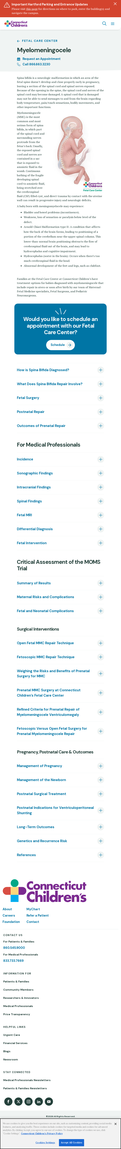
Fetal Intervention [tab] (32, 543)
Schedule (58, 345)
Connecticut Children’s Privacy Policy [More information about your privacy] (42, 1133)
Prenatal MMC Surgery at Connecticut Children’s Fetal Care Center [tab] (48, 693)
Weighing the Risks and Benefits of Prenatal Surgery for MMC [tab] (53, 674)
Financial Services (15, 1043)
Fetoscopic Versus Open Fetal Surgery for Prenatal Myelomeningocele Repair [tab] (52, 731)
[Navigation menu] (113, 23)
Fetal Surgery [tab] (28, 398)
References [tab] (26, 855)
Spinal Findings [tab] (29, 501)
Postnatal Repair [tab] (30, 412)
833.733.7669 (13, 961)
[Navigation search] (104, 23)
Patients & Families (16, 981)
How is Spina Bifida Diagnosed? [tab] (43, 370)
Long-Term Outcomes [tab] (35, 827)
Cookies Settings (45, 1142)
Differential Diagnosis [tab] (35, 529)
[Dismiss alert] (115, 3)
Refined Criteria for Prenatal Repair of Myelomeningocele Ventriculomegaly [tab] (48, 712)
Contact (32, 922)
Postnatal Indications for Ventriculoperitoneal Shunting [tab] (55, 810)
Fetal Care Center (40, 41)
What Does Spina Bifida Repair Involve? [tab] (50, 384)
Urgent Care (11, 1035)
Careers (9, 916)
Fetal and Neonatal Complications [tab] (45, 611)
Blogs (6, 1051)
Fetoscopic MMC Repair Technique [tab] (46, 657)
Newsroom (10, 1059)
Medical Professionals (18, 1006)
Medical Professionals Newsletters (27, 1080)
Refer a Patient (37, 916)
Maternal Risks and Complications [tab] (45, 597)
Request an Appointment (41, 59)
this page (32, 9)
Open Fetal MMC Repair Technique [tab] (45, 643)
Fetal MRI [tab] (24, 515)
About (7, 909)
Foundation (11, 922)
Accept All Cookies (71, 1142)
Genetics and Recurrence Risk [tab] (42, 841)
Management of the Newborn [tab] (41, 780)
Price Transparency (16, 1014)
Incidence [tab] (25, 459)
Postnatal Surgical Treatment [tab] (41, 794)
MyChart (33, 909)
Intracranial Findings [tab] (34, 487)
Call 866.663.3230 (36, 64)
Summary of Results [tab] (34, 583)
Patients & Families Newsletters (25, 1088)
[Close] (115, 1124)
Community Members (18, 989)
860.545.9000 (14, 948)
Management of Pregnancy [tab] (39, 766)
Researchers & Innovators (21, 998)
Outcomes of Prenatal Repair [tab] (41, 426)
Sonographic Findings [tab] (35, 473)
